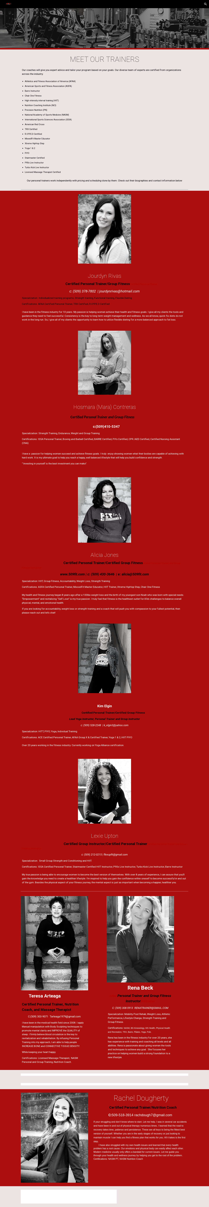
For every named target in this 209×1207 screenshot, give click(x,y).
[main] (104, 59)
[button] (205, 4)
